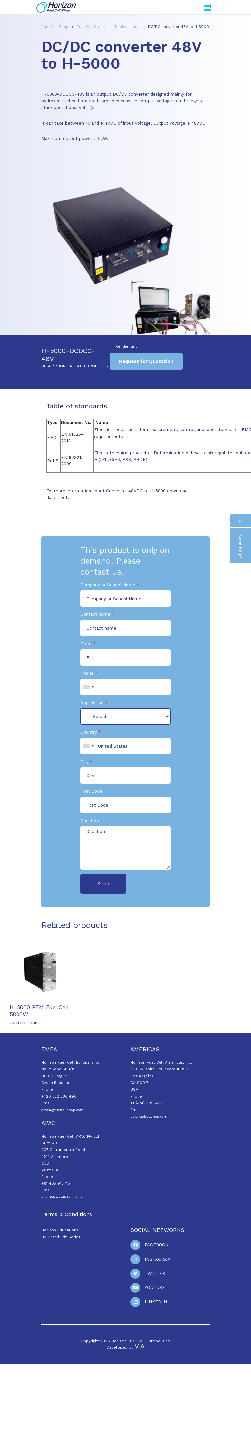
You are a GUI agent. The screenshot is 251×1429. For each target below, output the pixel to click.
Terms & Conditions (66, 1214)
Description (53, 366)
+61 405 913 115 (55, 1183)
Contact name (95, 614)
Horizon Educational (60, 1230)
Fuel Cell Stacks (92, 27)
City (84, 761)
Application (92, 702)
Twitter (155, 1273)
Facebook (156, 1244)
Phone (87, 673)
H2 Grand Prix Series (60, 1237)
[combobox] (88, 687)
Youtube (155, 1287)
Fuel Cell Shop (55, 27)
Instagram (158, 1259)
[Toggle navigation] (207, 7)
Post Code (91, 791)
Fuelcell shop (128, 27)
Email (86, 643)
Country (88, 732)
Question (89, 820)
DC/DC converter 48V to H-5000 (178, 27)
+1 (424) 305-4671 (146, 1103)
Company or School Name (107, 584)
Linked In (156, 1301)
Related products (89, 366)
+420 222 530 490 (59, 1096)
